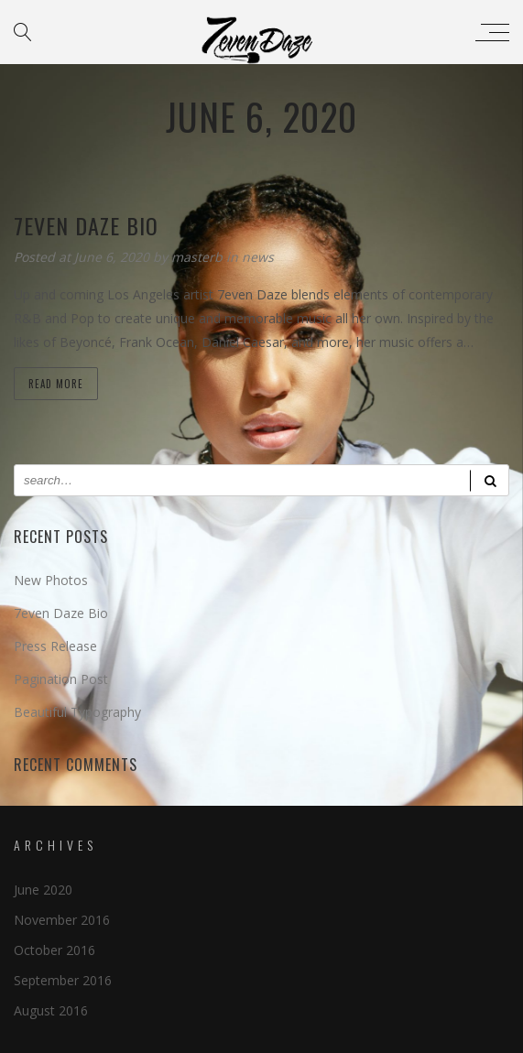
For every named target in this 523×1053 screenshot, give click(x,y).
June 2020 (43, 889)
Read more (55, 383)
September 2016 (63, 980)
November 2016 (62, 919)
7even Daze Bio (61, 613)
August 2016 (51, 1010)
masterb (198, 257)
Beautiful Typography (77, 712)
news (258, 257)
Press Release (55, 646)
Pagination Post (61, 679)
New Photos (51, 580)
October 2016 (54, 950)
